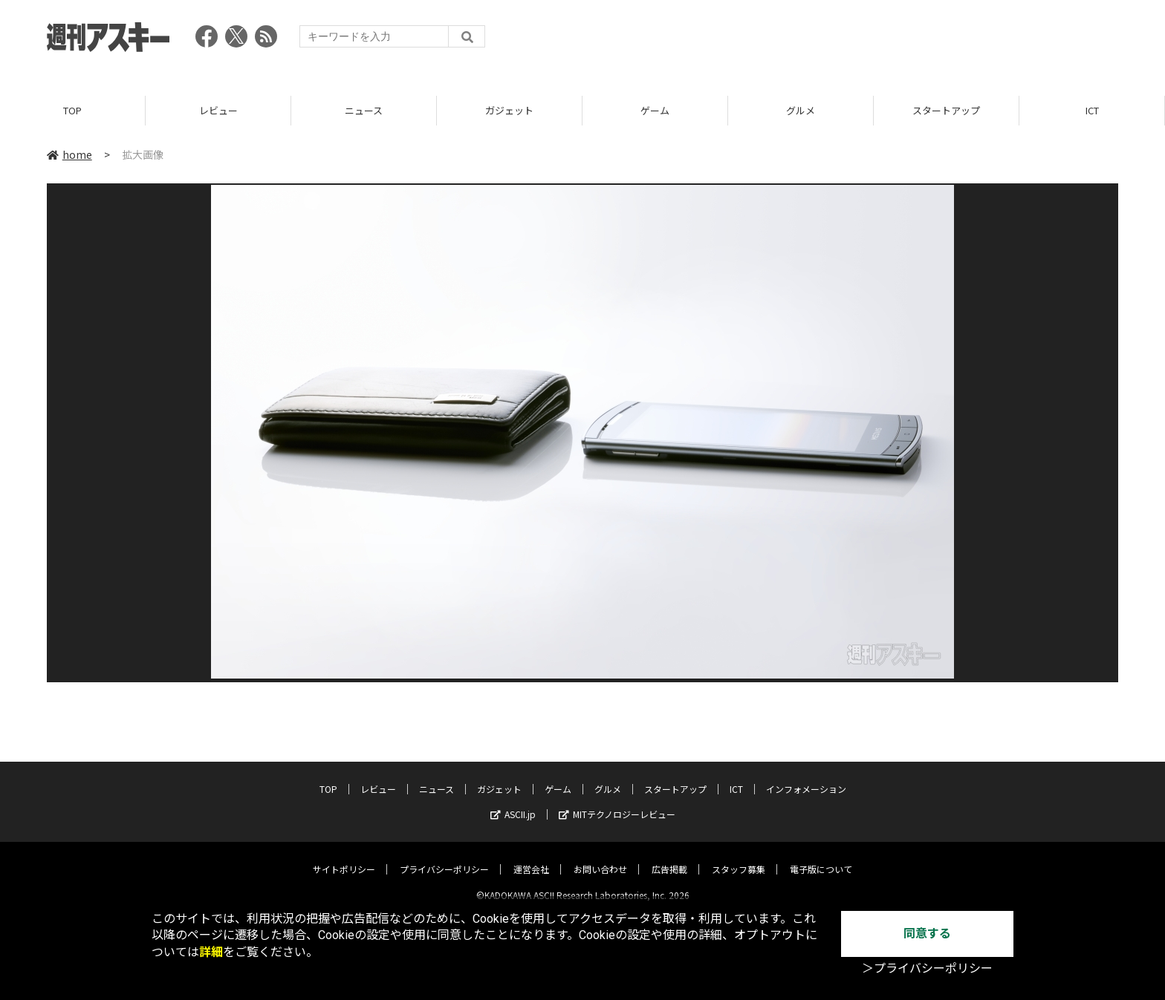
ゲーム (654, 111)
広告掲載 (669, 857)
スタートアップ (946, 111)
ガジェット (509, 111)
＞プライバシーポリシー (927, 968)
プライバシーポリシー (444, 857)
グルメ (800, 111)
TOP (72, 111)
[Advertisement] (847, 40)
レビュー (218, 111)
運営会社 (531, 857)
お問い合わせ (600, 857)
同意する (927, 934)
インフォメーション (806, 777)
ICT (1092, 111)
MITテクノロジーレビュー (617, 802)
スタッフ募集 (738, 857)
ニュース (364, 111)
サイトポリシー (344, 857)
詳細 (211, 952)
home (69, 155)
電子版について (821, 857)
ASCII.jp (513, 802)
